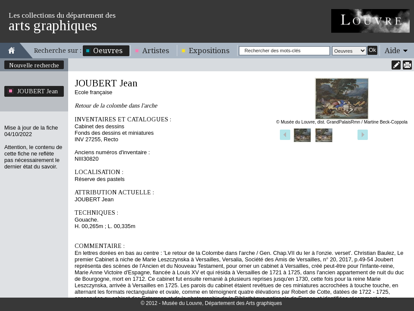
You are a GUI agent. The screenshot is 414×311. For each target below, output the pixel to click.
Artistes (155, 50)
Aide (392, 50)
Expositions (209, 50)
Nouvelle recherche (34, 65)
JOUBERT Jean (37, 91)
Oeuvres (107, 50)
